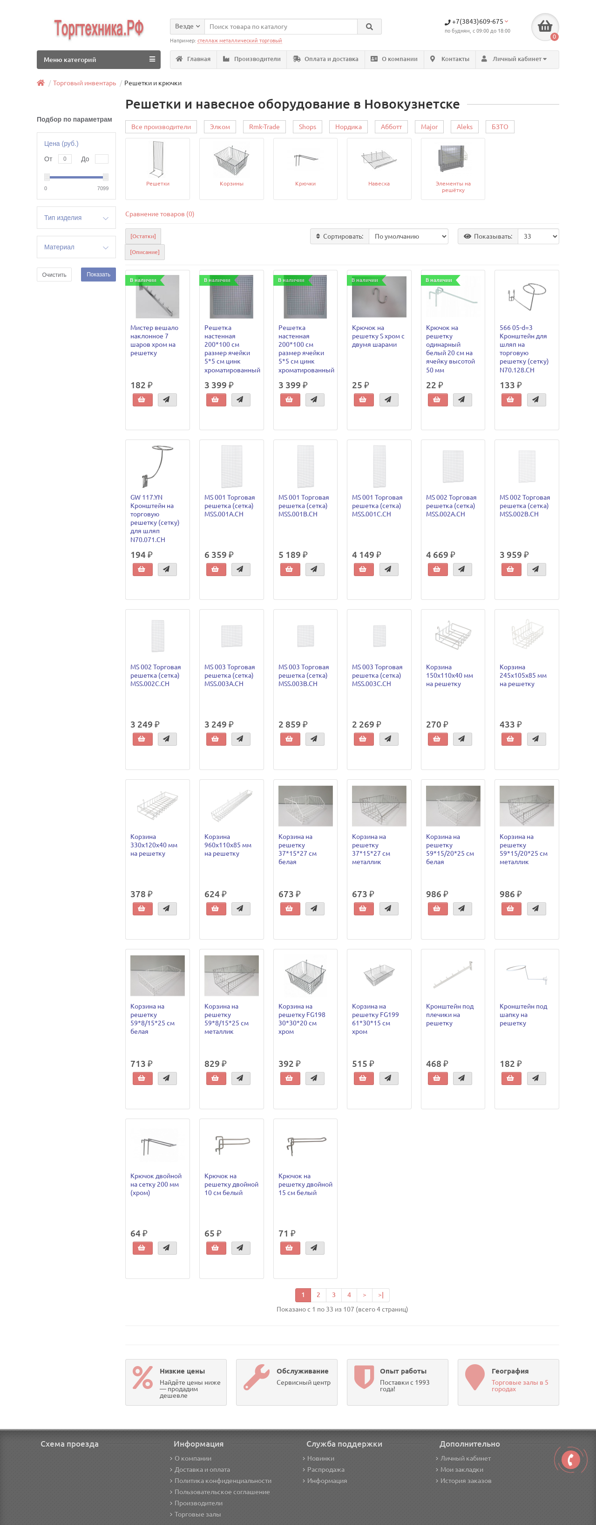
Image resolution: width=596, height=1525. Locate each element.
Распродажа (324, 1469)
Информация (325, 1480)
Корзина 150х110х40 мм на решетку (449, 675)
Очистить (54, 275)
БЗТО (500, 127)
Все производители (161, 127)
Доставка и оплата (200, 1469)
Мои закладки (459, 1469)
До (85, 159)
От (48, 159)
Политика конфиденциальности (220, 1480)
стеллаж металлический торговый (239, 40)
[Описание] (145, 252)
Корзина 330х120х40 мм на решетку (153, 845)
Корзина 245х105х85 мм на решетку (523, 675)
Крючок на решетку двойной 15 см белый (305, 1184)
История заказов (464, 1480)
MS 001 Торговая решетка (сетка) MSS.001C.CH (377, 506)
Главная (193, 58)
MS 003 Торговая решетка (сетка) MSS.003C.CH (377, 675)
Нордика (348, 127)
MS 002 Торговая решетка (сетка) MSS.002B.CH (525, 506)
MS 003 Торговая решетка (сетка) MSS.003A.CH (229, 675)
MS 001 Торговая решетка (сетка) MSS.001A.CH (229, 506)
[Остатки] (143, 237)
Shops (307, 127)
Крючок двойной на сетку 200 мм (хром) (156, 1184)
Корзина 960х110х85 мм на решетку (227, 845)
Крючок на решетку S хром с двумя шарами (378, 336)
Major (429, 127)
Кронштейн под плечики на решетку (450, 1015)
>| (381, 1294)
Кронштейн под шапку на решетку (523, 1015)
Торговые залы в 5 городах (520, 1386)
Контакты (449, 58)
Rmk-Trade (264, 127)
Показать (98, 274)
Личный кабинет (463, 1458)
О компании (394, 58)
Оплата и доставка (326, 58)
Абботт (391, 127)
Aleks (465, 127)
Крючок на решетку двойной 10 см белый (231, 1184)
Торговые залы (195, 1514)
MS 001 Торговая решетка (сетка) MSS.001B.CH (303, 506)
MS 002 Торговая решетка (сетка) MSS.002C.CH (155, 675)
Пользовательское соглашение (220, 1492)
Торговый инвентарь (84, 83)
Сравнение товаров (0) (160, 214)
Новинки (318, 1458)
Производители (252, 58)
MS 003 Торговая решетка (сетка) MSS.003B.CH (303, 675)
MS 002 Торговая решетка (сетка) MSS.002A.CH (451, 506)
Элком (220, 127)
